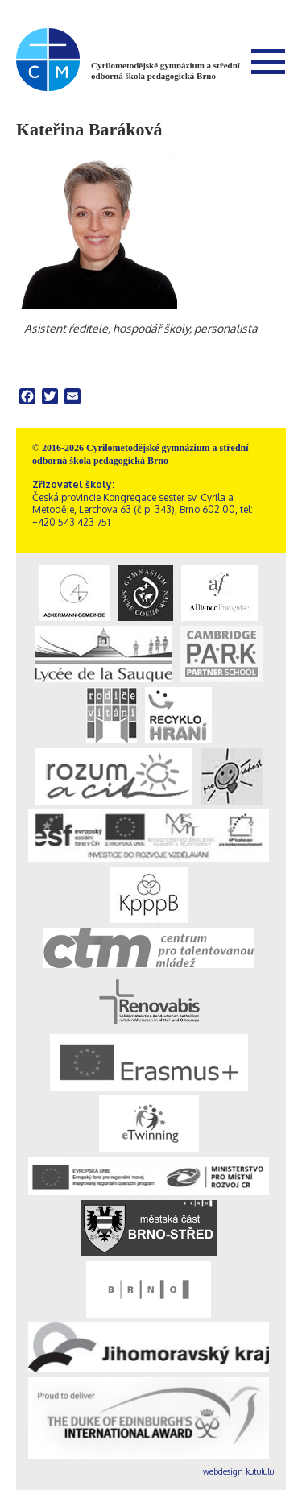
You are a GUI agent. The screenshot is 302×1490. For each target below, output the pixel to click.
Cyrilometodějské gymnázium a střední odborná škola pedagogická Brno (165, 70)
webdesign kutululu (238, 1471)
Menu (268, 61)
